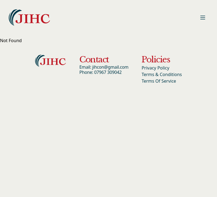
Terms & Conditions (162, 74)
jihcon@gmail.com (110, 67)
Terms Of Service (159, 81)
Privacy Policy (155, 68)
